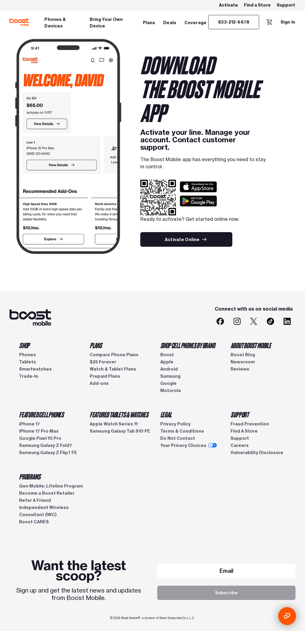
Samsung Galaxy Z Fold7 (45, 445)
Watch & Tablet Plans (113, 369)
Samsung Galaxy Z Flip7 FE (48, 452)
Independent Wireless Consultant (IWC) (44, 511)
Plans (149, 22)
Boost (167, 354)
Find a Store (257, 5)
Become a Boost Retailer (46, 493)
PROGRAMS (29, 476)
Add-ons (99, 383)
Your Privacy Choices (188, 445)
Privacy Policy (175, 424)
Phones (27, 354)
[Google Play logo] (198, 204)
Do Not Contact (177, 438)
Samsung (170, 376)
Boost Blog (243, 354)
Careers (240, 445)
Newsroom (243, 362)
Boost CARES (34, 521)
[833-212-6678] (233, 22)
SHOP (24, 345)
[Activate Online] (186, 239)
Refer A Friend (35, 500)
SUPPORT (240, 414)
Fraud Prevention (250, 424)
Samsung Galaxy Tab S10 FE (120, 431)
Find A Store (244, 431)
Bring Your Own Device (106, 23)
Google (168, 383)
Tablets (27, 362)
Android (169, 369)
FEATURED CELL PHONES (41, 414)
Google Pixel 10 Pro (40, 438)
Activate (228, 5)
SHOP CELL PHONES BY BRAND (187, 345)
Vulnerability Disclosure (257, 452)
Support (286, 5)
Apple (166, 362)
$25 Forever (103, 362)
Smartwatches (35, 369)
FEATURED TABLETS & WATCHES (119, 414)
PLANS (96, 345)
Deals (169, 22)
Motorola (170, 390)
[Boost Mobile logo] (19, 22)
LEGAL (166, 414)
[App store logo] (198, 190)
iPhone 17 (29, 424)
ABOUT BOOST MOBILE (251, 345)
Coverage (195, 22)
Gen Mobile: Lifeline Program (51, 486)
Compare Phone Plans (114, 354)
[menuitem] (63, 22)
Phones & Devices (55, 23)
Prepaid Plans (105, 376)
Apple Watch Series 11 (114, 424)
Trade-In (28, 376)
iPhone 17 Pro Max (38, 431)
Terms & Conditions (182, 431)
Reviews (240, 369)
